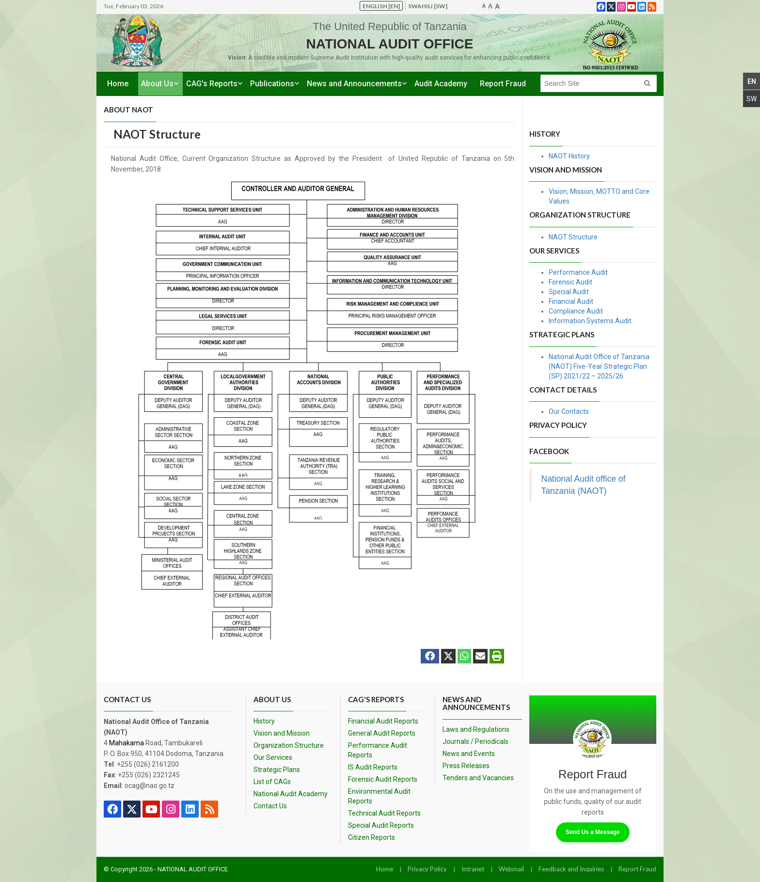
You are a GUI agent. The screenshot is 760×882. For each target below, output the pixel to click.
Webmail (511, 869)
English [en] (381, 6)
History (264, 721)
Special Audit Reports (381, 825)
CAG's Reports (212, 83)
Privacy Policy (427, 869)
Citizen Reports (371, 837)
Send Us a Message (593, 832)
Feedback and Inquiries (571, 869)
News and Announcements (354, 83)
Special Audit (569, 292)
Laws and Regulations (476, 729)
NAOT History (569, 156)
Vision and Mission (281, 733)
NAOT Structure (573, 237)
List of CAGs (272, 782)
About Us (157, 83)
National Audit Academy (290, 794)
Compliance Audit (576, 311)
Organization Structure (288, 745)
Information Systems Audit (590, 321)
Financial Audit (571, 301)
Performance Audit (578, 272)
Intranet (472, 869)
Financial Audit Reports (383, 721)
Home (117, 83)
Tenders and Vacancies (478, 778)
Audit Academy (440, 83)
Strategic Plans (276, 769)
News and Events (469, 753)
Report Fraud (503, 83)
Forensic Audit (570, 282)
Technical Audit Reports (384, 813)
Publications (272, 83)
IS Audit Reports (372, 767)
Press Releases (466, 766)
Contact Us (270, 806)
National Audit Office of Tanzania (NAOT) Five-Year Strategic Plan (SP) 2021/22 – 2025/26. (599, 366)
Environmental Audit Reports (379, 796)
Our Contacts (569, 411)
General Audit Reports (381, 733)
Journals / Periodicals (475, 741)
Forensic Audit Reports (382, 779)
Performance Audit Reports (377, 750)
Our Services (272, 757)
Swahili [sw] (427, 6)
